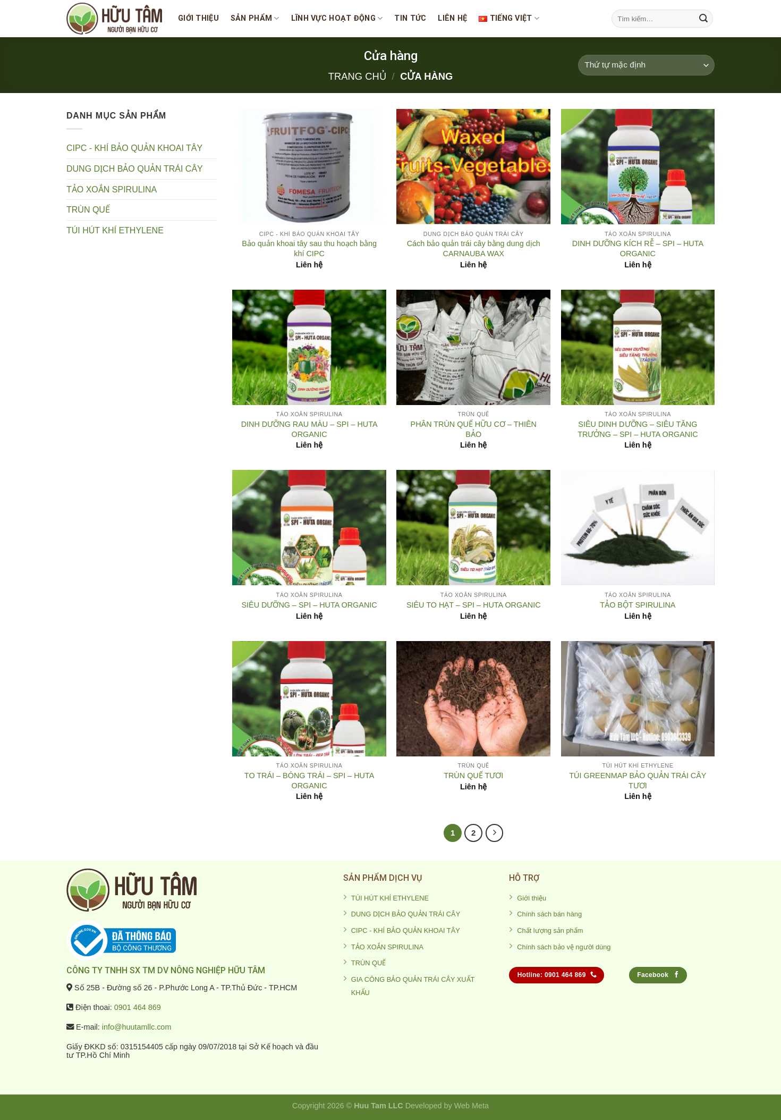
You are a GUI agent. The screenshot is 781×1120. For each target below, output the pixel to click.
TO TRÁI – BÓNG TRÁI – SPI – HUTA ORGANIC (309, 780)
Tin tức (410, 18)
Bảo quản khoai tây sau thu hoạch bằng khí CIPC (309, 248)
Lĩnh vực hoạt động (337, 18)
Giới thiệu (198, 18)
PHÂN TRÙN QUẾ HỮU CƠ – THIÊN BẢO (474, 429)
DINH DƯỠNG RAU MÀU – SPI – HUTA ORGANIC (309, 429)
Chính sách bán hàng (549, 914)
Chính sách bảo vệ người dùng (563, 947)
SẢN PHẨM (255, 18)
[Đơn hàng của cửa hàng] (646, 65)
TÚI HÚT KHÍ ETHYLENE (115, 230)
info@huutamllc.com (137, 1027)
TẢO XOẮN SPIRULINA (111, 189)
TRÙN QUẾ (88, 209)
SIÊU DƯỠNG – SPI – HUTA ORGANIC (309, 605)
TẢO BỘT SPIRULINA (637, 605)
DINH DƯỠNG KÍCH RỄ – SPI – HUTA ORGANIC (637, 248)
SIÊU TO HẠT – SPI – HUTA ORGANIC (473, 605)
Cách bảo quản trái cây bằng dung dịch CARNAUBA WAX (473, 248)
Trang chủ (357, 76)
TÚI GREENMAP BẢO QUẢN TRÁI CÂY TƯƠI (637, 780)
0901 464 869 (137, 1007)
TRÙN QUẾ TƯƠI (473, 775)
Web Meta (471, 1105)
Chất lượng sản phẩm (550, 930)
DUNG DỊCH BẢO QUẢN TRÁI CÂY (134, 168)
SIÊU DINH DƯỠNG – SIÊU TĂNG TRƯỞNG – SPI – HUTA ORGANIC (638, 429)
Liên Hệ (452, 18)
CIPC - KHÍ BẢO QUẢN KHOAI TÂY (134, 148)
